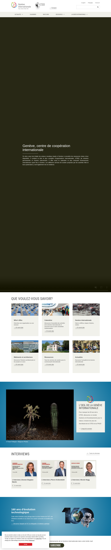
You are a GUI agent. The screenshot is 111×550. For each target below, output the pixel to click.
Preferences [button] (31, 540)
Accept (25, 544)
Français (90, 2)
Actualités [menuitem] (18, 14)
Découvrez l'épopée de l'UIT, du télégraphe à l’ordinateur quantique (31, 523)
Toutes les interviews (94, 453)
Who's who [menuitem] (46, 14)
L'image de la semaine (86, 428)
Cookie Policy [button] (39, 538)
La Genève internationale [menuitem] (78, 14)
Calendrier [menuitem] (33, 14)
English (83, 2)
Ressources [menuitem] (59, 14)
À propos (54, 8)
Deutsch (97, 2)
